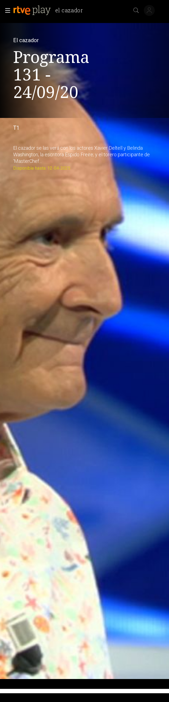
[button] (6, 10)
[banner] (50, 10)
